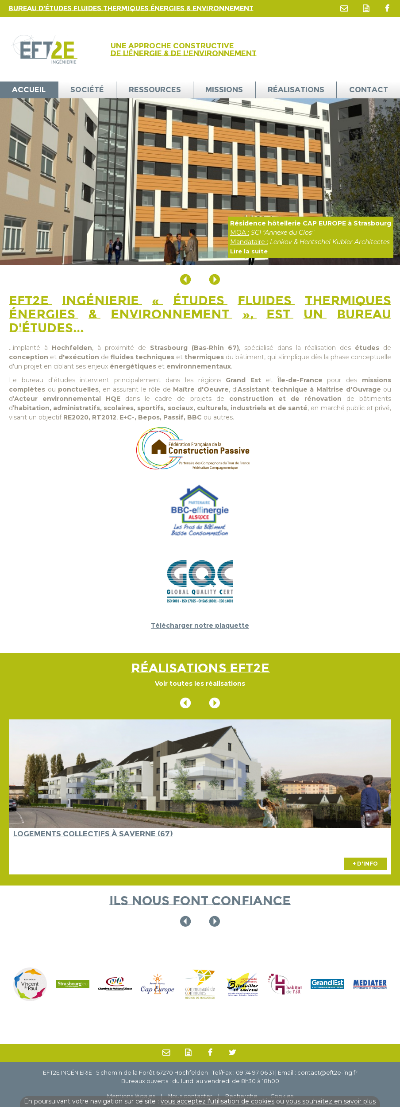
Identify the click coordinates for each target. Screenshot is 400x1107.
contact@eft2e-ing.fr (327, 1072)
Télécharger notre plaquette (200, 625)
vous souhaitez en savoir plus (331, 1101)
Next (214, 279)
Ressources (155, 89)
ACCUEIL (29, 89)
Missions (224, 89)
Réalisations (296, 89)
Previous (185, 279)
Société (87, 89)
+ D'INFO (365, 863)
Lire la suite (249, 251)
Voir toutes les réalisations (200, 684)
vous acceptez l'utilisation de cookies (217, 1101)
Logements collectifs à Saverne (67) (93, 833)
